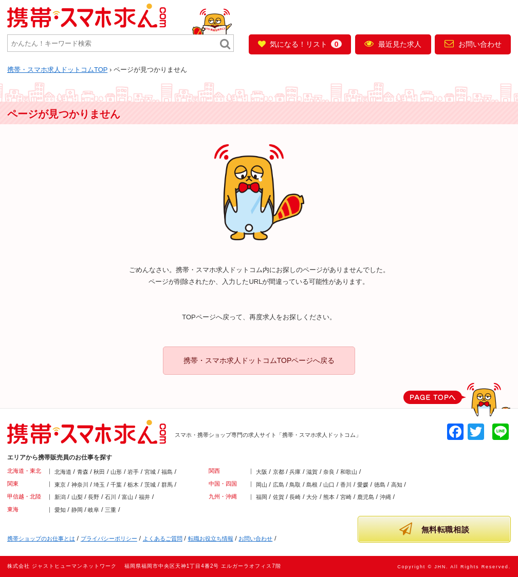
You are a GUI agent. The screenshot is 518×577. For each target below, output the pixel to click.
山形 (116, 472)
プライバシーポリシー (109, 538)
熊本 (329, 497)
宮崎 (345, 497)
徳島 (379, 485)
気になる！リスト (300, 44)
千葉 (116, 485)
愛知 (60, 510)
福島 (167, 472)
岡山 (261, 485)
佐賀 (278, 497)
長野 (93, 497)
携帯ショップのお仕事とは (41, 538)
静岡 (77, 510)
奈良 (329, 472)
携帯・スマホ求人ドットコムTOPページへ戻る (259, 360)
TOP (57, 69)
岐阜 (93, 510)
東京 (60, 485)
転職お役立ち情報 (210, 538)
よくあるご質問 (162, 538)
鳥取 (295, 485)
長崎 (295, 497)
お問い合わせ (473, 43)
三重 (110, 510)
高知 (396, 485)
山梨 (77, 497)
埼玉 (99, 485)
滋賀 (312, 472)
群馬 (167, 485)
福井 (144, 497)
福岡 (261, 497)
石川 (110, 497)
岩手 (133, 472)
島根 (312, 485)
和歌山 (348, 472)
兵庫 (295, 472)
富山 (127, 497)
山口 (329, 485)
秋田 (99, 472)
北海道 (62, 472)
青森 (82, 472)
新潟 (60, 497)
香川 (345, 485)
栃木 (133, 485)
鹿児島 (365, 497)
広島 (278, 485)
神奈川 (79, 485)
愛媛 (362, 485)
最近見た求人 (392, 43)
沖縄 (385, 497)
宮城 (150, 472)
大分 (312, 497)
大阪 (261, 472)
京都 (278, 472)
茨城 (150, 485)
